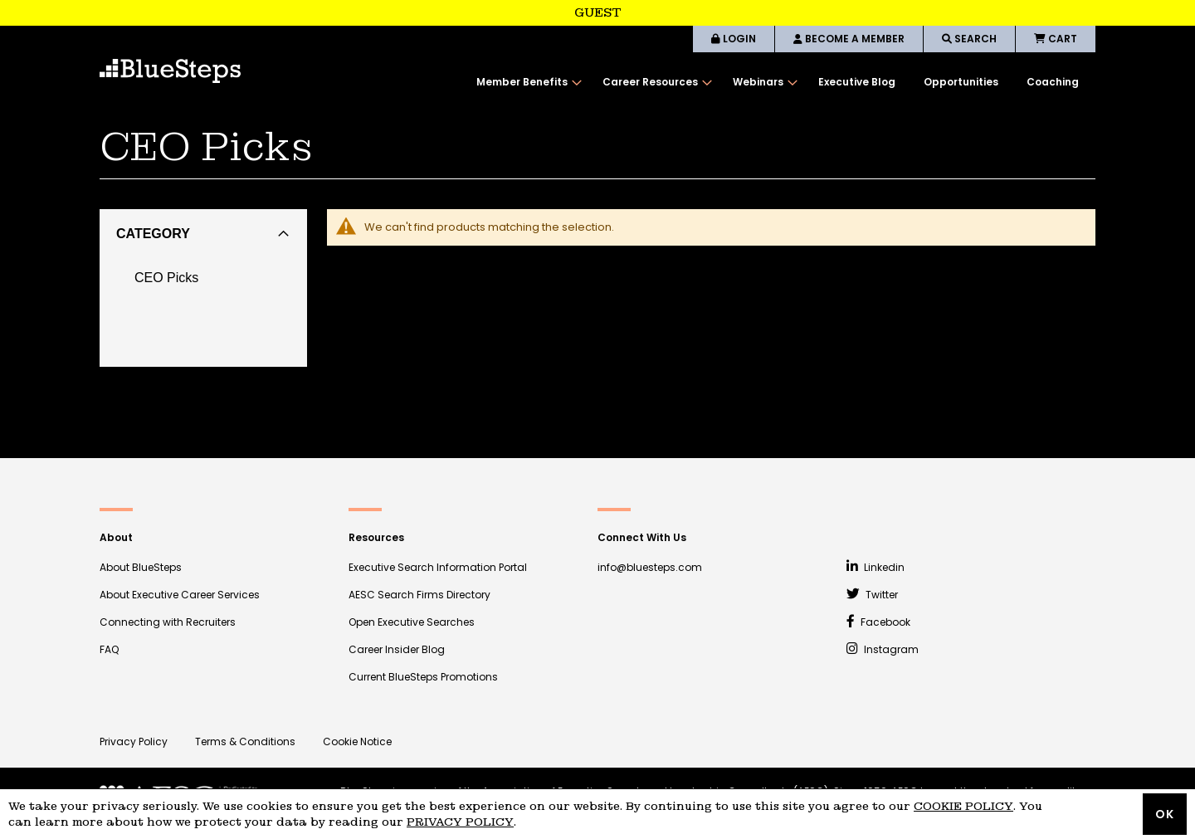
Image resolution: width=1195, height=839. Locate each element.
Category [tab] (153, 234)
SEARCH (969, 39)
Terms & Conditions (245, 741)
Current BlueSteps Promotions (423, 677)
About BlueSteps (141, 567)
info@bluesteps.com (650, 567)
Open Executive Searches (412, 622)
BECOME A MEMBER (849, 39)
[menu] (777, 82)
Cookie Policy (963, 806)
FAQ (109, 649)
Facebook (878, 622)
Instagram (882, 649)
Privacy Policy (134, 741)
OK (1164, 814)
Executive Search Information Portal (438, 567)
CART (1055, 39)
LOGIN (733, 39)
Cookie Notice (357, 741)
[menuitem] (525, 82)
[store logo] (170, 71)
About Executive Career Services (180, 595)
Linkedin (875, 567)
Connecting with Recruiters (168, 622)
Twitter (872, 595)
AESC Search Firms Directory (419, 595)
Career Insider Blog (397, 649)
